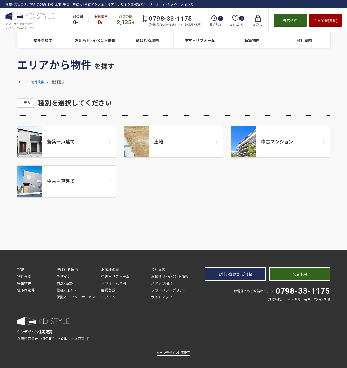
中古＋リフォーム (200, 40)
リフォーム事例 (113, 283)
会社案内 (304, 40)
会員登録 (108, 289)
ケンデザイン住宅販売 (173, 352)
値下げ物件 (26, 289)
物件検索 (37, 82)
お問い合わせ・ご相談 (235, 273)
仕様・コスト (66, 289)
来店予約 (290, 20)
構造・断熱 (65, 283)
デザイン (64, 276)
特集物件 (252, 40)
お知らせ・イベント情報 (95, 40)
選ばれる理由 (147, 40)
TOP (20, 82)
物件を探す (43, 40)
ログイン (108, 296)
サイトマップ (161, 296)
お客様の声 (110, 269)
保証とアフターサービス (76, 296)
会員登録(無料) (325, 20)
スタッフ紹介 (161, 283)
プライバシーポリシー (169, 289)
